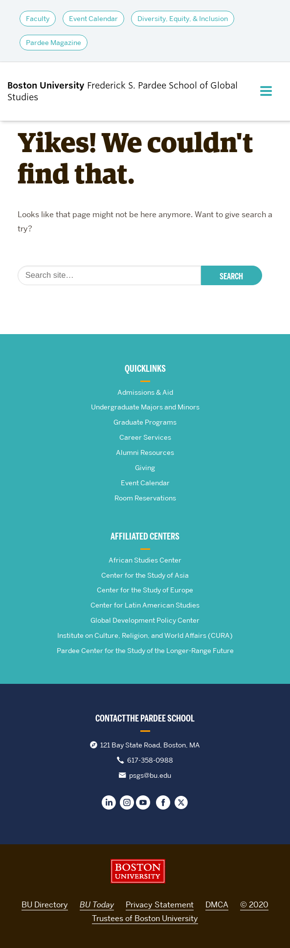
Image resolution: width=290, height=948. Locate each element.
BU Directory (45, 905)
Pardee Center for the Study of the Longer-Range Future (145, 650)
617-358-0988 (150, 760)
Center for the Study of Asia (145, 575)
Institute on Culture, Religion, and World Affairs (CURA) (145, 635)
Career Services (145, 437)
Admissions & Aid (145, 392)
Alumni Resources (145, 452)
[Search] (109, 275)
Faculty (37, 18)
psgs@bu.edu (150, 775)
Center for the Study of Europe (145, 590)
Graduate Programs (145, 422)
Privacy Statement (160, 905)
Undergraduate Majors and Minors (145, 407)
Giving (145, 467)
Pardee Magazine (53, 42)
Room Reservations (145, 498)
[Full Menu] (269, 91)
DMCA (216, 905)
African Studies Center (145, 560)
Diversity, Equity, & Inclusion (182, 18)
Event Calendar (93, 18)
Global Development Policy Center (145, 620)
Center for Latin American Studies (145, 605)
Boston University (138, 871)
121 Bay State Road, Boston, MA (150, 745)
